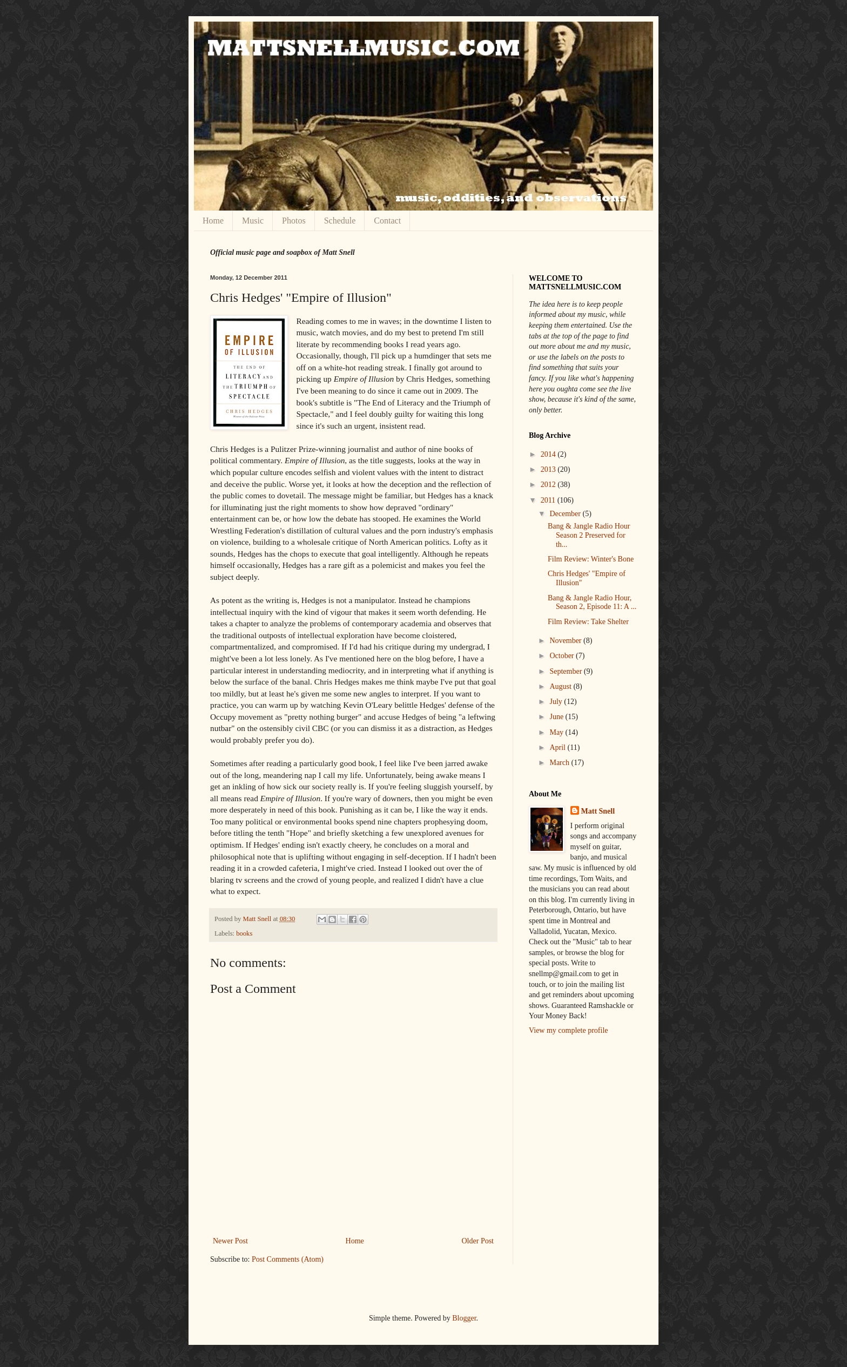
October (562, 656)
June (557, 717)
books (244, 933)
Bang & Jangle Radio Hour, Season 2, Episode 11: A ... (592, 602)
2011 (549, 500)
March (560, 763)
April (558, 747)
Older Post (478, 1241)
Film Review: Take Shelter (588, 622)
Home (213, 220)
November (566, 641)
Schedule (340, 220)
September (566, 671)
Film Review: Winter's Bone (591, 559)
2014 (549, 454)
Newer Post (230, 1241)
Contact (387, 220)
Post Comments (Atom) (288, 1259)
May (557, 732)
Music (253, 220)
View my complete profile (568, 1030)
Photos (294, 220)
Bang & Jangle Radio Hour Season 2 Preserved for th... (589, 535)
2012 (549, 485)
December (565, 514)
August (561, 686)
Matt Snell (258, 919)
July (556, 702)
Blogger (464, 1318)
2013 (549, 469)
